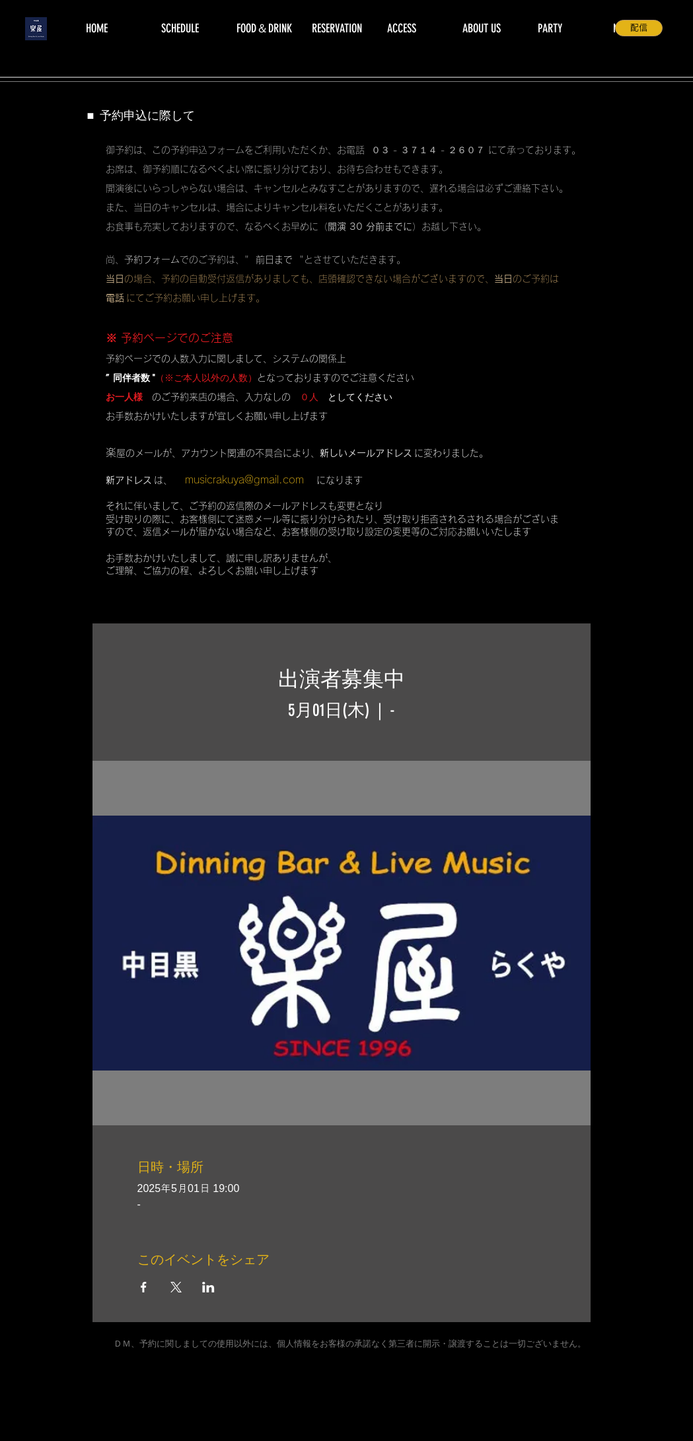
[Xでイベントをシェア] (176, 1287)
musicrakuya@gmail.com (244, 479)
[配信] (639, 28)
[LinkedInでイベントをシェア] (208, 1287)
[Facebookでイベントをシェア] (143, 1287)
